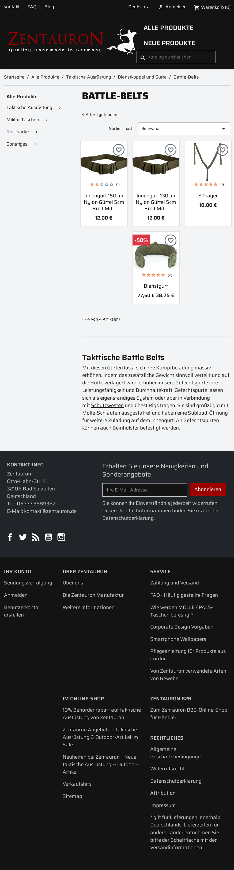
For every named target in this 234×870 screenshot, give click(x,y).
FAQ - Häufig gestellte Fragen (184, 595)
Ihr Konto (17, 571)
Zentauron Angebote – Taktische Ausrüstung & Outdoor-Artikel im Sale (100, 737)
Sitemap (72, 796)
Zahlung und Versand (174, 583)
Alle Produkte (169, 28)
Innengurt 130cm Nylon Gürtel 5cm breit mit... (156, 202)
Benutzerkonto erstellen (21, 611)
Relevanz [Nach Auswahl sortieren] (184, 128)
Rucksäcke (17, 131)
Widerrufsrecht (167, 769)
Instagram (62, 538)
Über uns (73, 583)
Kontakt (11, 6)
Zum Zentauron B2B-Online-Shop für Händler (188, 713)
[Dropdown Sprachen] (139, 7)
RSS (36, 538)
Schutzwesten (107, 405)
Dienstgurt (156, 286)
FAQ (32, 6)
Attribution (163, 793)
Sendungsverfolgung (28, 583)
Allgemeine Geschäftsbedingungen (176, 752)
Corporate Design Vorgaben (181, 627)
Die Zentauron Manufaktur (93, 595)
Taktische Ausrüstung (29, 107)
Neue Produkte (169, 43)
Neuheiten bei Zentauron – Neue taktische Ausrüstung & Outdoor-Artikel (100, 764)
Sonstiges (17, 144)
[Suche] (176, 57)
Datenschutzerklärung (176, 781)
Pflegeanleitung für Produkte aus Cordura (188, 654)
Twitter (23, 538)
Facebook (10, 538)
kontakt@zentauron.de (50, 511)
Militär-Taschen (22, 119)
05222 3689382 (36, 504)
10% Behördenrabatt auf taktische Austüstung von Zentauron (102, 713)
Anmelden (16, 595)
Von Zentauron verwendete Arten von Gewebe (188, 674)
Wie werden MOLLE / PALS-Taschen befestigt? (181, 611)
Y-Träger (208, 196)
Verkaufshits (77, 784)
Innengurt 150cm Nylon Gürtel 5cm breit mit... (104, 202)
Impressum (163, 805)
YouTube (49, 538)
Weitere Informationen (89, 607)
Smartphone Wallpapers (178, 639)
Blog (49, 6)
